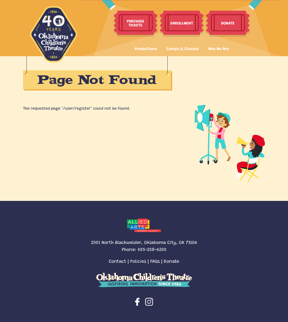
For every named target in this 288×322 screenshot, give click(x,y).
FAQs (155, 261)
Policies (138, 261)
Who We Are (218, 48)
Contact (117, 261)
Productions (146, 48)
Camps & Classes (182, 48)
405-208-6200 (152, 249)
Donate (171, 261)
